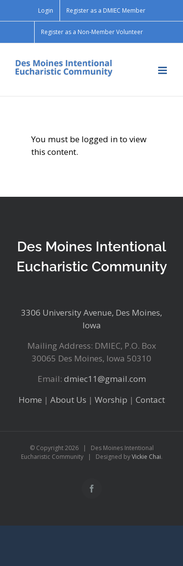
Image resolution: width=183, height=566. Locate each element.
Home (30, 399)
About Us (68, 399)
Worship (111, 399)
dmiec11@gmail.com (105, 378)
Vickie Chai (146, 457)
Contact (150, 399)
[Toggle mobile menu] (163, 70)
